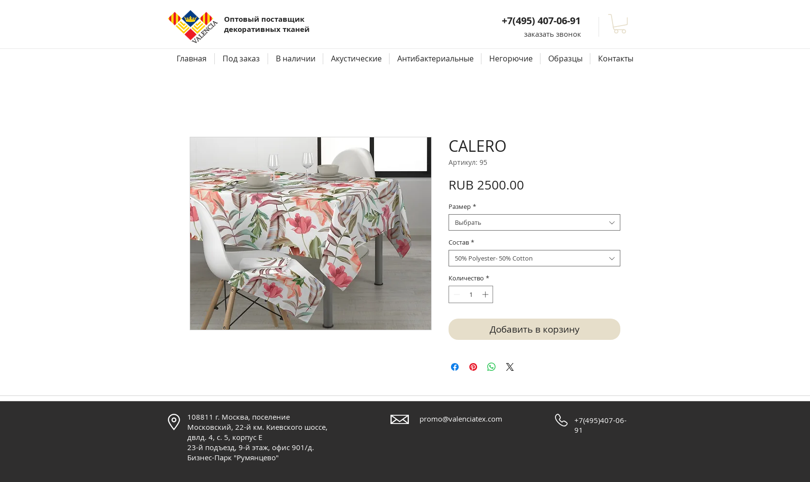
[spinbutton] (471, 294)
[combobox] (534, 222)
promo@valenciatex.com (461, 419)
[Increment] (486, 294)
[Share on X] (510, 367)
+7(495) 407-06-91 (541, 20)
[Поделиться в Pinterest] (473, 367)
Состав (461, 242)
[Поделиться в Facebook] (455, 367)
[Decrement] (456, 294)
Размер (462, 206)
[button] (553, 34)
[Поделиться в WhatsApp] (491, 367)
